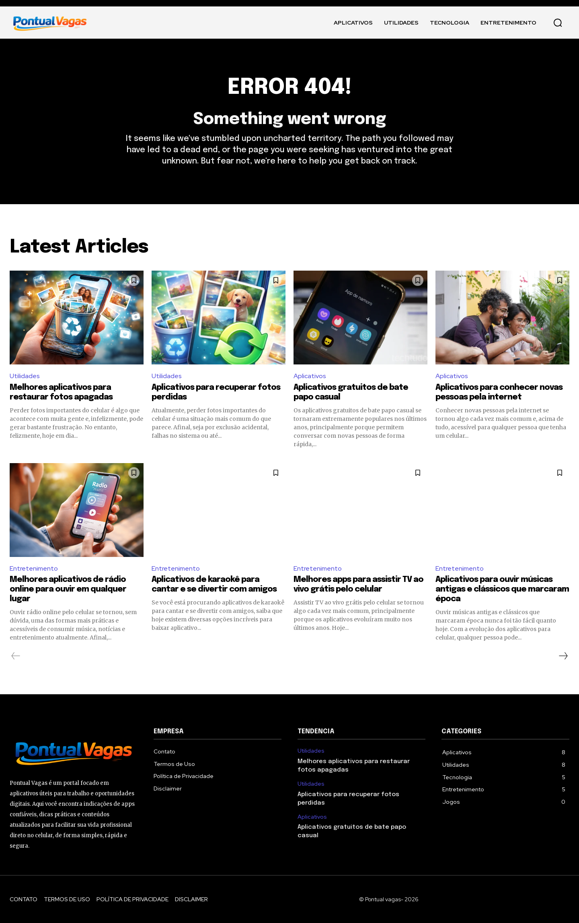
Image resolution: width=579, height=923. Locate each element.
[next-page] (562, 656)
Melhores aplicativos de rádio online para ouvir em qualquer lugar (68, 589)
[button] (557, 22)
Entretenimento (34, 568)
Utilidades (25, 376)
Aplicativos (310, 376)
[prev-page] (16, 656)
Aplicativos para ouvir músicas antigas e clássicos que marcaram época (502, 589)
